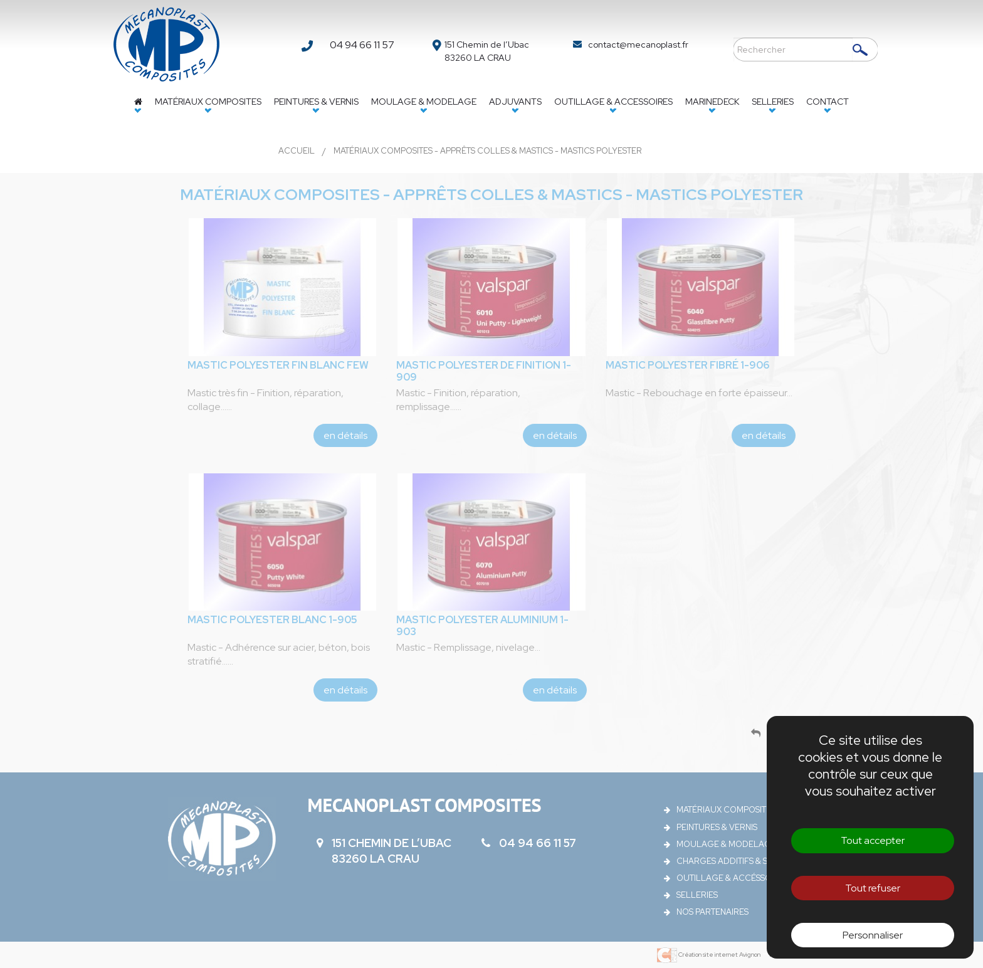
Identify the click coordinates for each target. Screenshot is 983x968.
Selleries (773, 101)
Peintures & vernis (316, 101)
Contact (827, 101)
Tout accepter (873, 840)
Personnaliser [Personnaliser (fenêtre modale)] (873, 935)
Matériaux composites (208, 101)
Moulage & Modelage (423, 101)
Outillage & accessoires (613, 101)
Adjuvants (515, 101)
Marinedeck (712, 101)
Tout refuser (872, 888)
